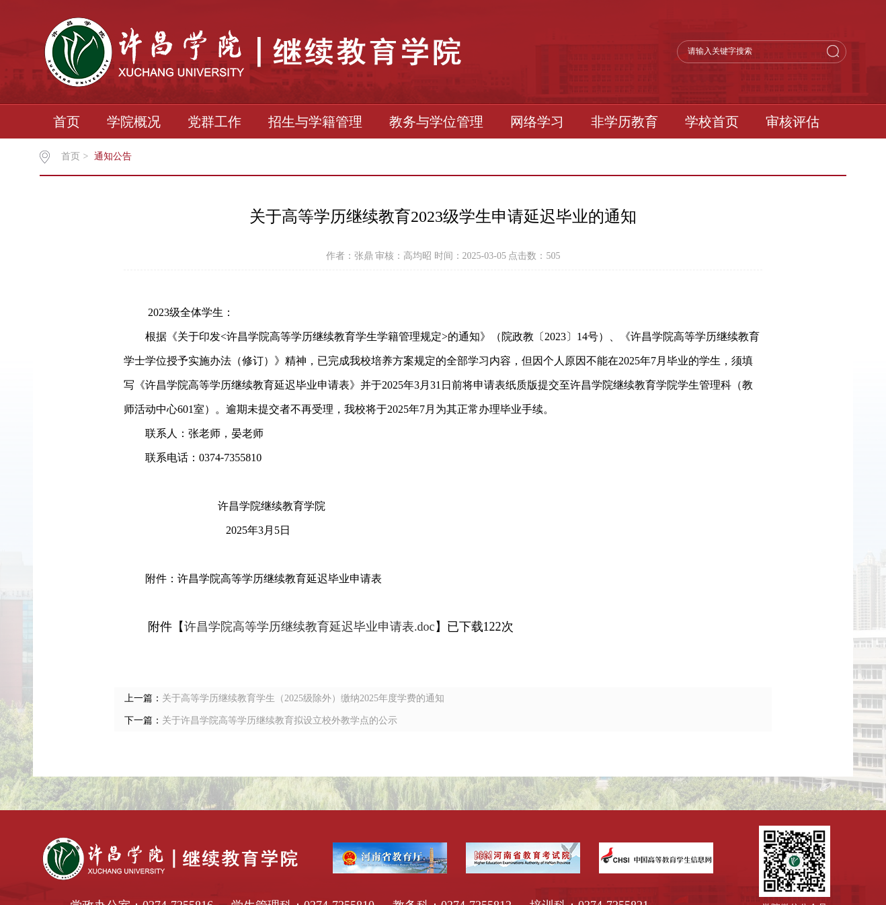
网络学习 (537, 121)
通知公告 (113, 156)
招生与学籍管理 (315, 121)
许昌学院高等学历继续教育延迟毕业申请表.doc (309, 626)
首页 (66, 121)
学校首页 (712, 121)
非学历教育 (624, 121)
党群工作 (214, 121)
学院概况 (134, 121)
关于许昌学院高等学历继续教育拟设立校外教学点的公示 (279, 720)
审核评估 (792, 121)
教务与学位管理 (436, 121)
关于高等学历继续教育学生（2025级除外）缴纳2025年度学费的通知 (303, 698)
